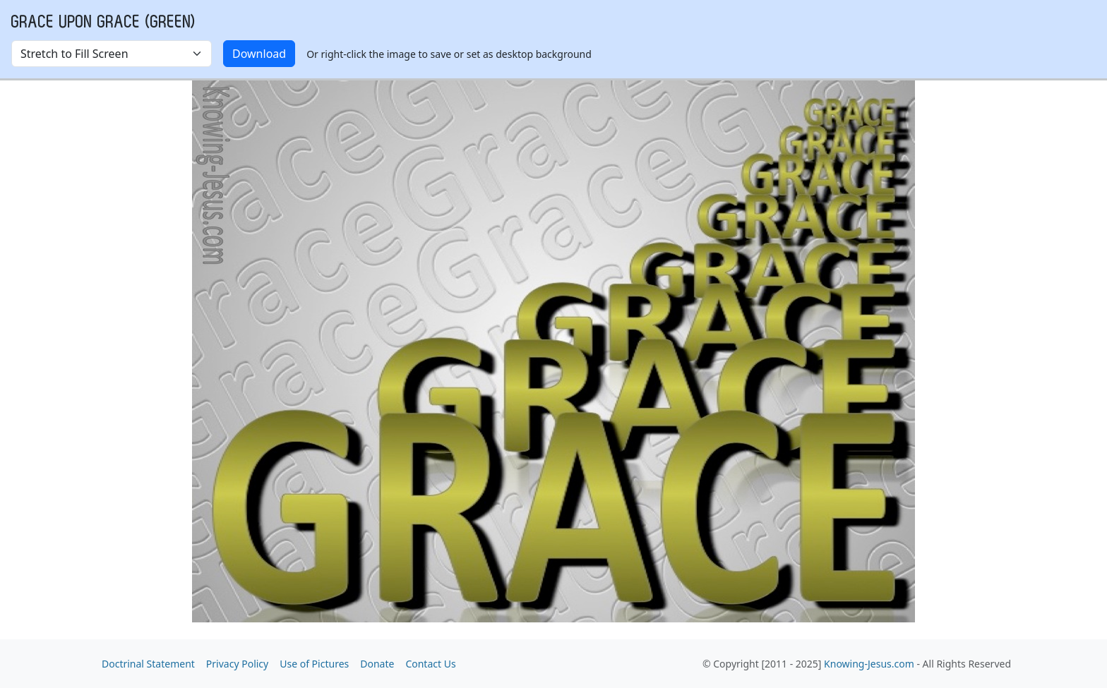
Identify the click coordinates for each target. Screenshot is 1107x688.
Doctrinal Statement (148, 663)
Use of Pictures (314, 663)
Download (259, 53)
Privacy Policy (237, 663)
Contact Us (430, 663)
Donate (377, 663)
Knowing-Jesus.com (869, 663)
